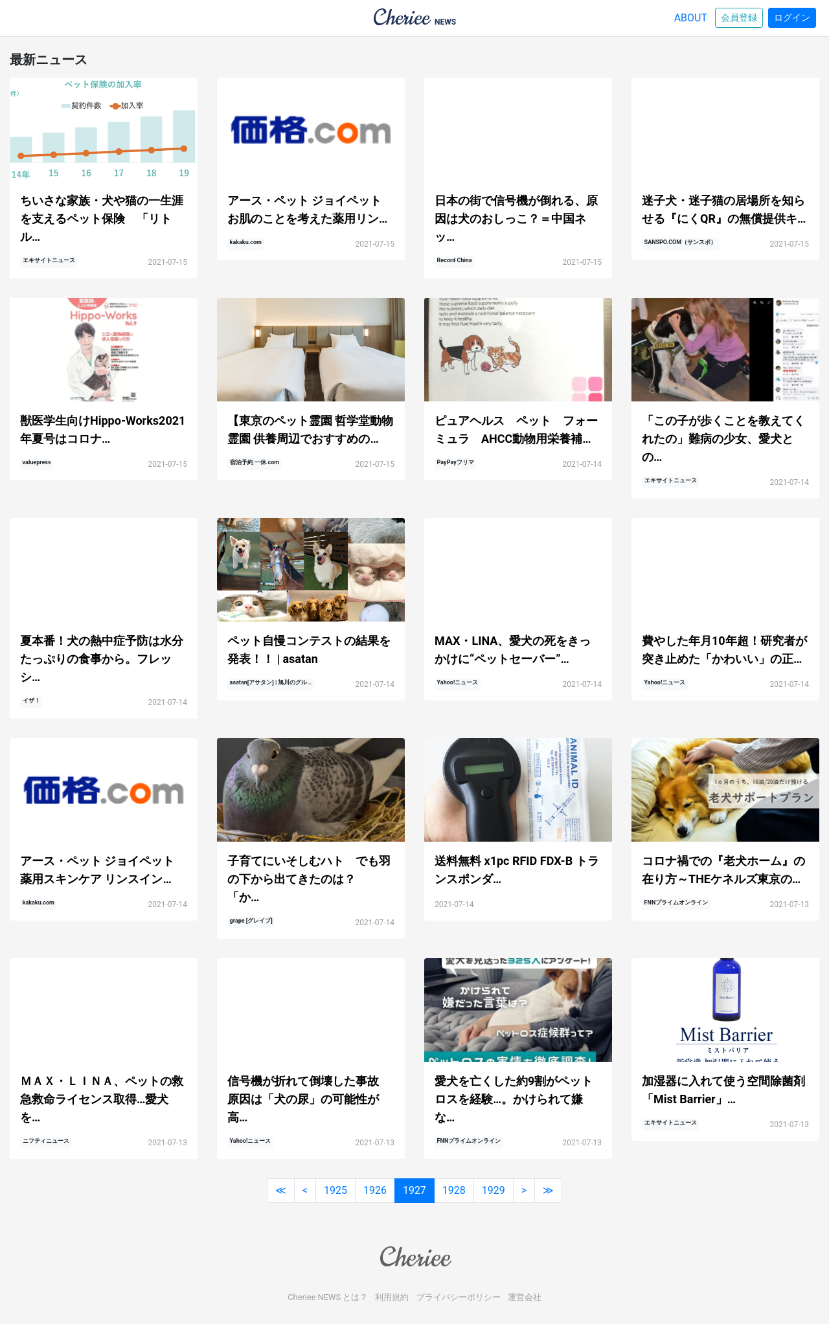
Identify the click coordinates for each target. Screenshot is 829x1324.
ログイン (792, 17)
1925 (335, 1190)
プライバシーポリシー (458, 1297)
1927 (414, 1190)
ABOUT (690, 18)
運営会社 (524, 1297)
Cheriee (414, 1257)
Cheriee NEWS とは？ (328, 1297)
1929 (493, 1190)
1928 (454, 1190)
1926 (375, 1190)
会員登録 (739, 17)
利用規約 (392, 1297)
